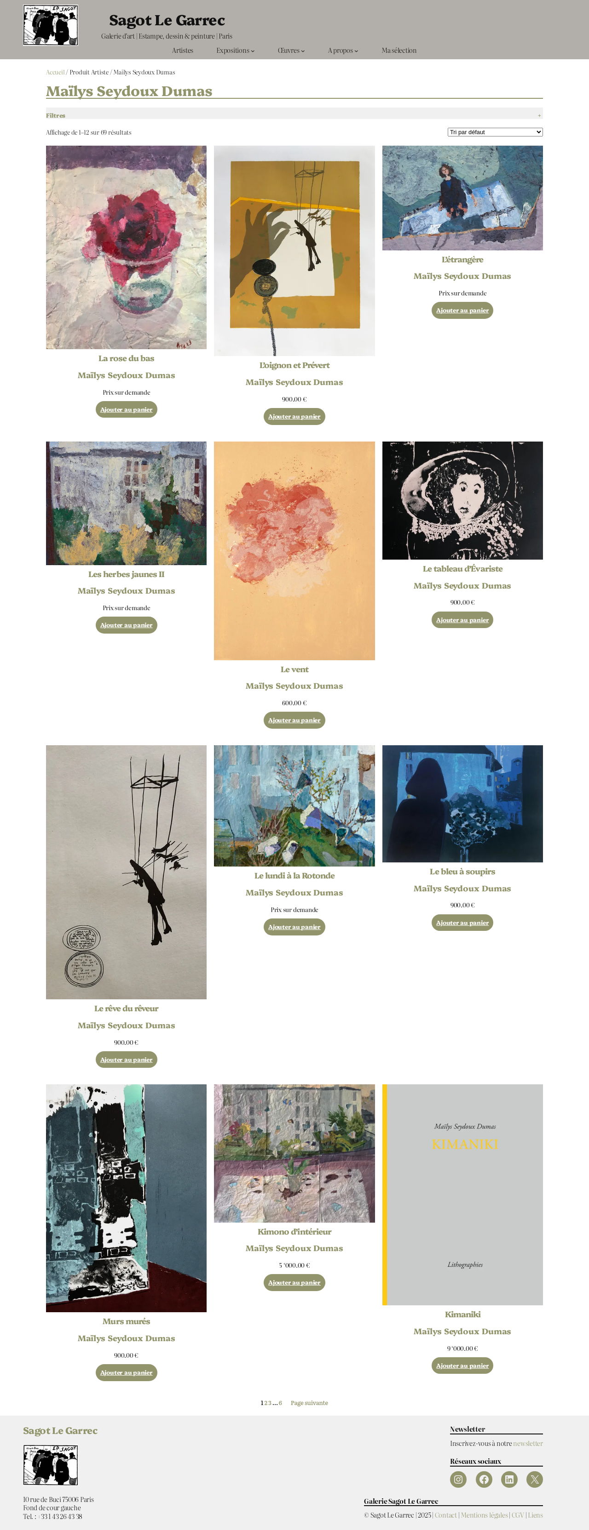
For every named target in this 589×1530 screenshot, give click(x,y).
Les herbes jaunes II (126, 574)
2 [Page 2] (265, 1402)
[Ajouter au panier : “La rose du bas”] (126, 409)
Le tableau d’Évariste (462, 568)
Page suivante (309, 1403)
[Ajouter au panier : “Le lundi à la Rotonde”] (294, 926)
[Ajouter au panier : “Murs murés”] (126, 1372)
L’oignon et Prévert (295, 365)
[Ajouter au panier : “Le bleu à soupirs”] (462, 922)
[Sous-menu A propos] (356, 50)
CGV (518, 1514)
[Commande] (495, 132)
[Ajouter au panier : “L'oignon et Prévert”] (294, 416)
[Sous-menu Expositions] (253, 50)
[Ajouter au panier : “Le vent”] (294, 720)
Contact (446, 1514)
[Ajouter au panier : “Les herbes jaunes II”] (126, 625)
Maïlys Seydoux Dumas (126, 374)
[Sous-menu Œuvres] (303, 50)
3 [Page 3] (269, 1402)
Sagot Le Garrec (167, 19)
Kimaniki (462, 1314)
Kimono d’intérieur (294, 1231)
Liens (535, 1514)
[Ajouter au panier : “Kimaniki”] (462, 1365)
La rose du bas (126, 358)
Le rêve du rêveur (126, 1008)
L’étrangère (462, 259)
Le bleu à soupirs (462, 871)
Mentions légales (484, 1514)
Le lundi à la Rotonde (294, 875)
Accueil (55, 72)
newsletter (528, 1443)
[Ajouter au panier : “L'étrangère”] (462, 310)
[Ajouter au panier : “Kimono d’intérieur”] (294, 1282)
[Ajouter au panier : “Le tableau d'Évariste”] (462, 620)
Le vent (294, 669)
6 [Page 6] (280, 1402)
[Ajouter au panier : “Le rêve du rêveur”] (126, 1059)
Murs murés (126, 1321)
